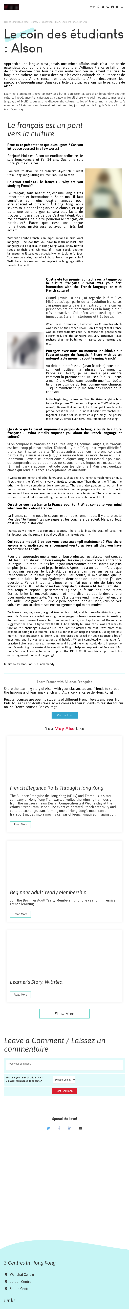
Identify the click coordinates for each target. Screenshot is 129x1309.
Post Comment (64, 1091)
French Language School (16, 22)
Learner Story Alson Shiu (74, 22)
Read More (20, 824)
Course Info (64, 714)
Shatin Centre (19, 1289)
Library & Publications (42, 22)
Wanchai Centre (22, 1274)
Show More (64, 1014)
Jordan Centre (19, 1282)
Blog (57, 22)
